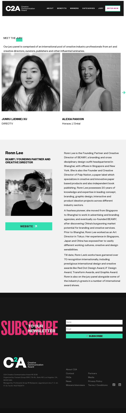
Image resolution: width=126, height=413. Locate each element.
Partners (92, 374)
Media (91, 378)
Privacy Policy (95, 381)
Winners (74, 9)
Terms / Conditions (98, 385)
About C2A (71, 370)
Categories (88, 9)
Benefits (62, 9)
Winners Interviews (75, 385)
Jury (100, 9)
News (68, 381)
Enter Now (112, 9)
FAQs (68, 378)
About (50, 9)
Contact (70, 374)
